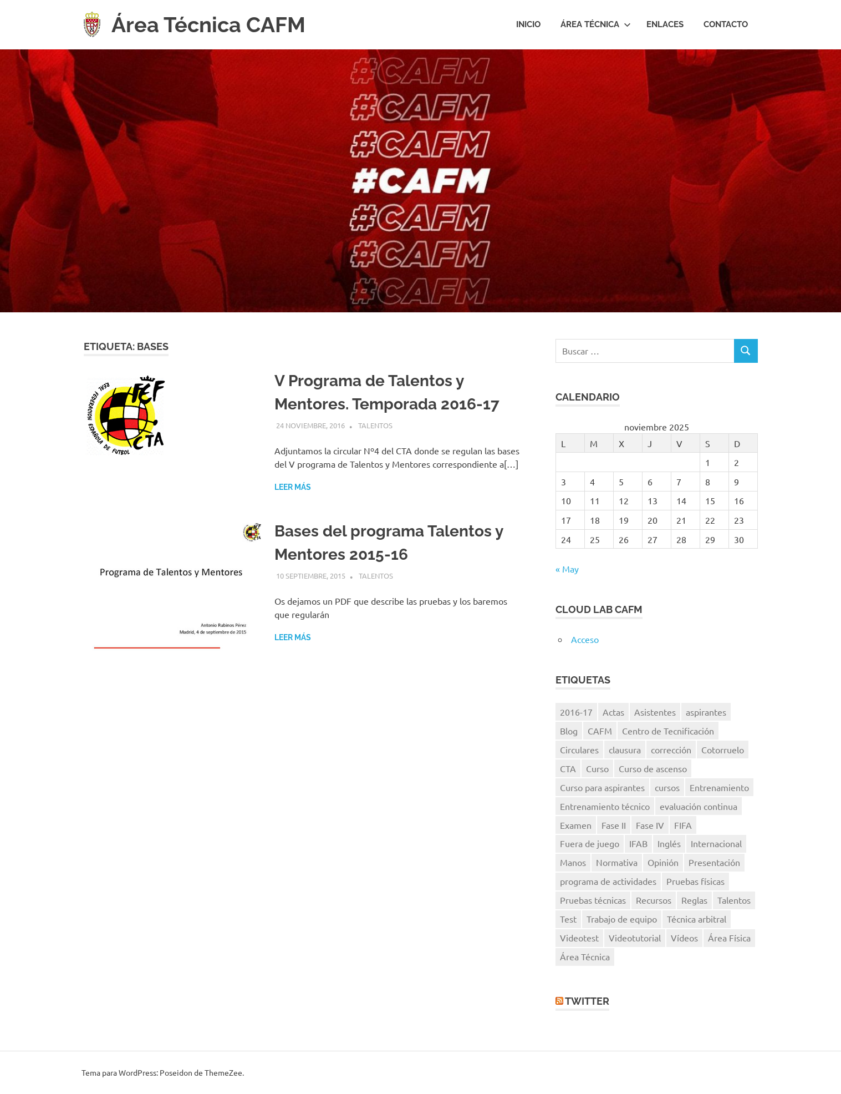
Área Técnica (595, 24)
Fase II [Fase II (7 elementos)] (614, 824)
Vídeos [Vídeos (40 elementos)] (684, 937)
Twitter (587, 1001)
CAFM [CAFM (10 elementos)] (600, 730)
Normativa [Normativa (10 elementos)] (617, 862)
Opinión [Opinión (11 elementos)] (663, 862)
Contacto (726, 24)
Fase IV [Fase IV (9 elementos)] (650, 824)
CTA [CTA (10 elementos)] (568, 768)
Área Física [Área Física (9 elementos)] (729, 937)
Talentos (375, 425)
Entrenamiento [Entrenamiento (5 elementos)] (719, 787)
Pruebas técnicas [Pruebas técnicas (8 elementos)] (593, 899)
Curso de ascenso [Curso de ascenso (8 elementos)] (653, 768)
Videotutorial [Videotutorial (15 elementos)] (635, 937)
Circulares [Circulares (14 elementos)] (579, 749)
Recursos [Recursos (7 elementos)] (653, 899)
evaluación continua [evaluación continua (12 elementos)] (698, 806)
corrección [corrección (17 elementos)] (671, 749)
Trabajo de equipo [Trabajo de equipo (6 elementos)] (622, 918)
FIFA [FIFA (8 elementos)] (683, 824)
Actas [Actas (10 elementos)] (613, 711)
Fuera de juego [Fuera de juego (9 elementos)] (589, 843)
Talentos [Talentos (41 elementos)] (734, 899)
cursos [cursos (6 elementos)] (667, 787)
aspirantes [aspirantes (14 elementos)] (706, 711)
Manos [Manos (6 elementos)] (573, 862)
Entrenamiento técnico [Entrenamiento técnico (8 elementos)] (605, 806)
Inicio (528, 24)
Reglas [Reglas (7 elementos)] (694, 899)
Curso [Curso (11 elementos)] (597, 768)
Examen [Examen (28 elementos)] (576, 824)
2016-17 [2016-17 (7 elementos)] (576, 711)
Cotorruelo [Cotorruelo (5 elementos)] (722, 749)
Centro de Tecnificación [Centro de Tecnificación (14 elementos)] (668, 730)
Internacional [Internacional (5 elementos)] (716, 843)
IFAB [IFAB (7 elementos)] (638, 843)
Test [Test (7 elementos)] (568, 918)
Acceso (585, 639)
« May (567, 568)
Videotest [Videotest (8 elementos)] (579, 937)
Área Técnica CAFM (208, 24)
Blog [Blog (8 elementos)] (569, 730)
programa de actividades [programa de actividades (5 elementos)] (608, 881)
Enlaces (665, 24)
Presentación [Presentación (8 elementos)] (714, 862)
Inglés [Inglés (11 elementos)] (669, 843)
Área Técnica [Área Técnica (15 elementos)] (585, 956)
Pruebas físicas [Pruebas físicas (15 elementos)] (695, 881)
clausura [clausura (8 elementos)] (625, 749)
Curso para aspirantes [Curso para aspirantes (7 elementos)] (602, 787)
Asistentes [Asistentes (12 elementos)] (655, 711)
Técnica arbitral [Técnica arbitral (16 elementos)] (696, 918)
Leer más (292, 487)
